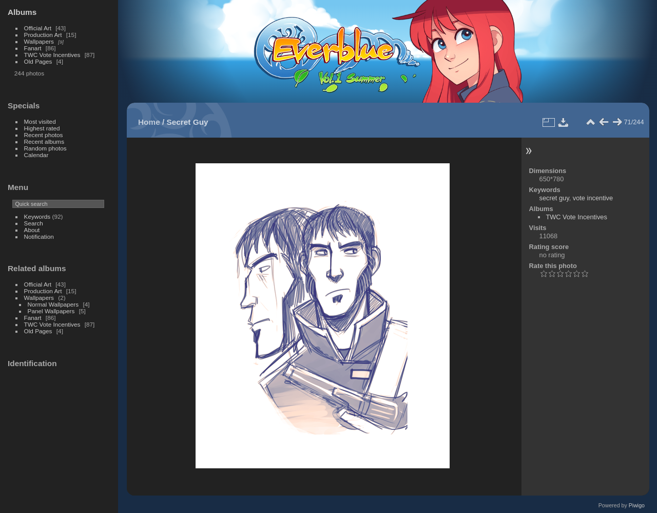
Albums (22, 12)
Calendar (36, 154)
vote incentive (593, 198)
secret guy (554, 198)
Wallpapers (39, 41)
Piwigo (637, 505)
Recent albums (44, 141)
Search (33, 223)
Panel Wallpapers (51, 311)
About (32, 229)
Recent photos (43, 134)
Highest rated (42, 128)
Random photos (45, 148)
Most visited (40, 121)
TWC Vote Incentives (52, 54)
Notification (39, 236)
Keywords (37, 216)
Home (149, 122)
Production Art (43, 34)
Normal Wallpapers (53, 304)
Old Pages (38, 61)
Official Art (37, 28)
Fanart (33, 48)
